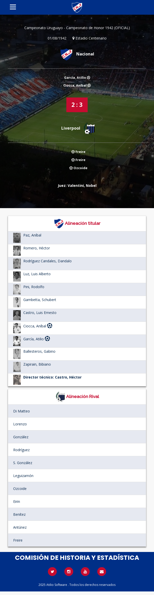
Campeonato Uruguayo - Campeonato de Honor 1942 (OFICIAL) (77, 27)
